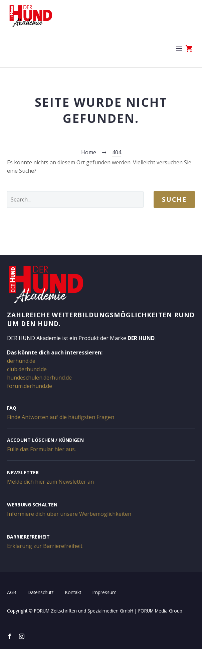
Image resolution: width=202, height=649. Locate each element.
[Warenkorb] (189, 49)
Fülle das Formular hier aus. (41, 449)
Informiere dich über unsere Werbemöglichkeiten (69, 513)
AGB (11, 592)
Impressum (104, 592)
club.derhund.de (27, 369)
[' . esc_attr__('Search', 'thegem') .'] (75, 199)
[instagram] (21, 636)
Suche (174, 199)
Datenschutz (41, 592)
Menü (179, 49)
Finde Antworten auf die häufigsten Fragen (60, 417)
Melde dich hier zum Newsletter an (50, 481)
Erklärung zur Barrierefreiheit (44, 546)
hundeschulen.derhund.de (39, 377)
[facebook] (9, 636)
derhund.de (21, 360)
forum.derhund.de (29, 386)
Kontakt (73, 592)
